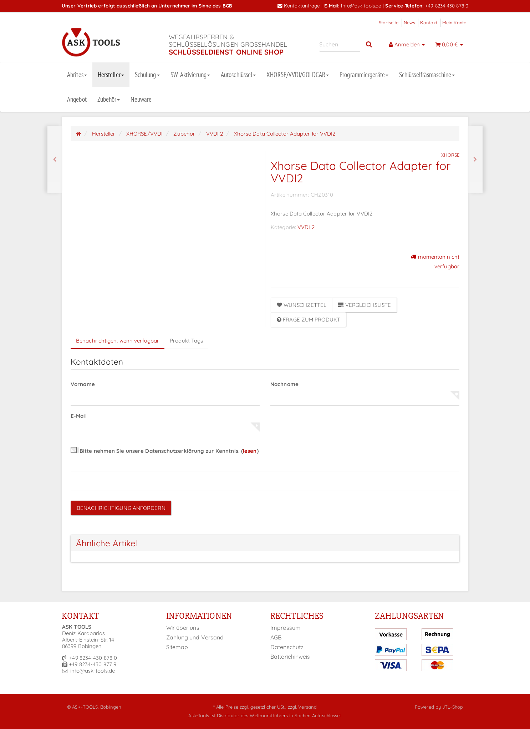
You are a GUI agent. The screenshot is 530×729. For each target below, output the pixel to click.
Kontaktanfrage (298, 5)
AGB (275, 637)
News (409, 22)
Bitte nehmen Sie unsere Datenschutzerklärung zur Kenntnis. (165, 450)
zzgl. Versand (302, 707)
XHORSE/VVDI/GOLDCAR (297, 74)
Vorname (83, 384)
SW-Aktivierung (190, 74)
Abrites (77, 74)
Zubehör (108, 99)
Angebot (77, 99)
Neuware (141, 99)
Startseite (389, 22)
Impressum (285, 627)
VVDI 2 (306, 227)
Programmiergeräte (364, 74)
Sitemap (177, 646)
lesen (250, 450)
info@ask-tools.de (361, 5)
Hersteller (111, 74)
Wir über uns (182, 627)
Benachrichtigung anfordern (121, 508)
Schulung (147, 74)
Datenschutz (287, 646)
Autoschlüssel (238, 74)
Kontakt (428, 22)
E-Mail (79, 415)
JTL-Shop (452, 707)
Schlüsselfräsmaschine (427, 74)
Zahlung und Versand (195, 637)
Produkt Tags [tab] (186, 340)
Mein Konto (454, 22)
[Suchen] (339, 44)
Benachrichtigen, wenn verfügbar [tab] (117, 340)
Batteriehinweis (290, 656)
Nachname (284, 384)
